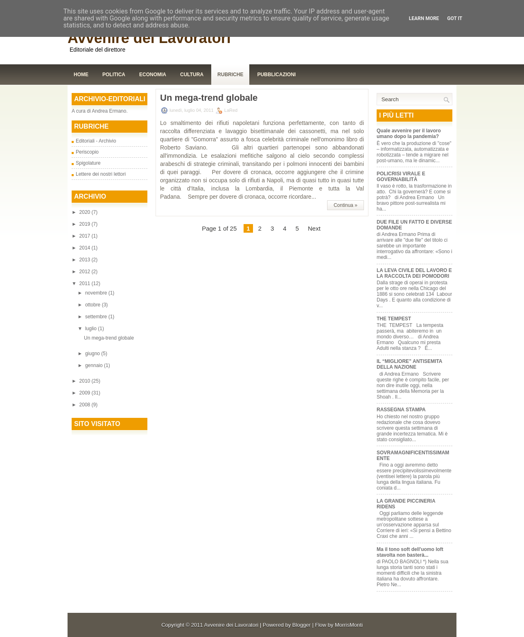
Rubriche (230, 74)
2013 (85, 260)
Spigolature (88, 163)
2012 (85, 271)
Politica (113, 74)
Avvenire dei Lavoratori (149, 37)
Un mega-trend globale (109, 338)
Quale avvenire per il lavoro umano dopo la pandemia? (409, 133)
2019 (85, 224)
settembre (96, 317)
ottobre (93, 305)
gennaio (94, 365)
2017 (85, 236)
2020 (85, 212)
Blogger (301, 625)
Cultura (191, 74)
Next (314, 228)
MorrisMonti (349, 625)
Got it (454, 18)
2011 (85, 283)
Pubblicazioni (276, 74)
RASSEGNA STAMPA (401, 410)
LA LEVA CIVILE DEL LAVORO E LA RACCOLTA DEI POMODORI (414, 273)
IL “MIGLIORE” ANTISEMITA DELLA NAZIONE (409, 364)
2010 (85, 381)
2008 (85, 405)
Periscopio (87, 152)
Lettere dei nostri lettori (101, 174)
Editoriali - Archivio (96, 141)
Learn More (424, 18)
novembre (96, 293)
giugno (93, 353)
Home (81, 74)
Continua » (345, 205)
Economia (152, 74)
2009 (85, 393)
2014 (85, 248)
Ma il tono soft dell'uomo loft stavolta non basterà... (410, 552)
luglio (91, 328)
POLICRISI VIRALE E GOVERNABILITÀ (401, 176)
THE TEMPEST (394, 319)
